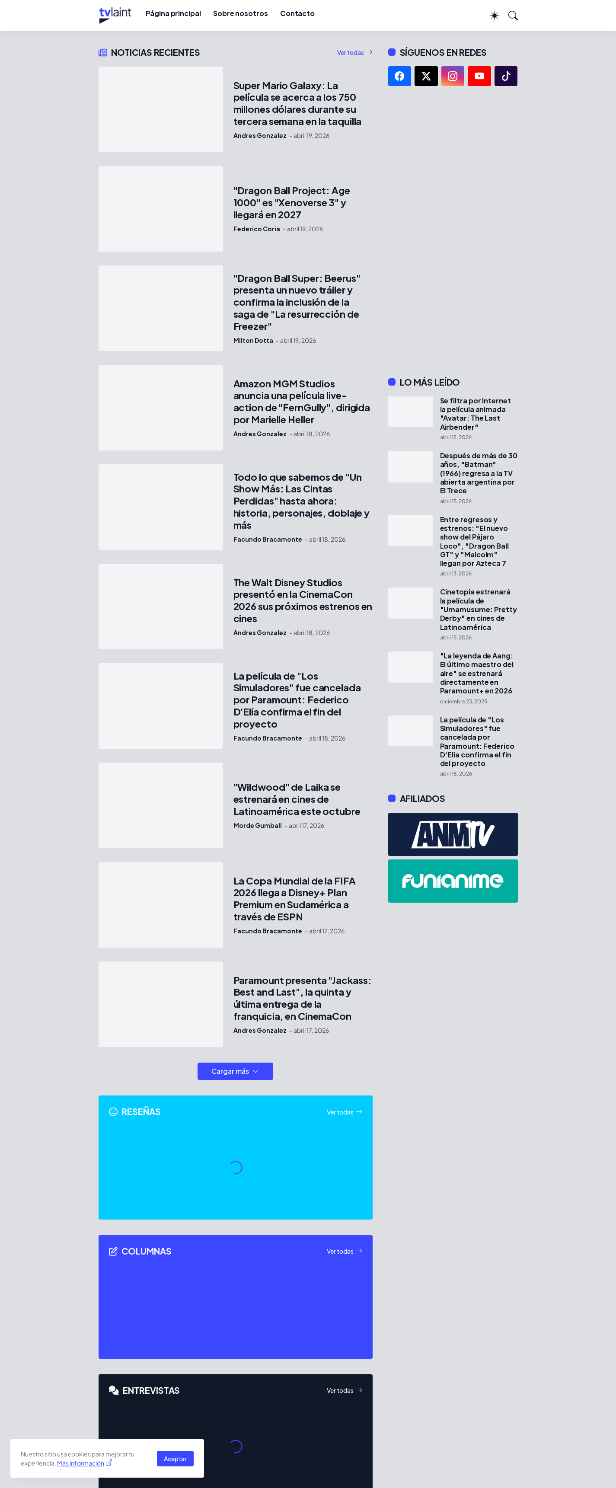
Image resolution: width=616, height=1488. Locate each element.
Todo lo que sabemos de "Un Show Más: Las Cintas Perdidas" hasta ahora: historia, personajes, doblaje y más (301, 501)
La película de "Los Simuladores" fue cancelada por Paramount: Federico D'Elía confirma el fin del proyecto (297, 700)
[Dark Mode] (490, 15)
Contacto (297, 13)
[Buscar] (509, 15)
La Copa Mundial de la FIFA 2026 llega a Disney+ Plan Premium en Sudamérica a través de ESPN (294, 899)
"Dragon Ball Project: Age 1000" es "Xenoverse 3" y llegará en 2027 (291, 202)
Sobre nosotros (240, 13)
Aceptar (175, 1458)
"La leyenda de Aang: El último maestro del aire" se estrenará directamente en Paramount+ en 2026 (477, 673)
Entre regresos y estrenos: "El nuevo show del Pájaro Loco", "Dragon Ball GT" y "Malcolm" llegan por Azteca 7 (474, 541)
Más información (80, 1463)
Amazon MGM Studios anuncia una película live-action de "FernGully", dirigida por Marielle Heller (301, 402)
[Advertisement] (453, 231)
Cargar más (230, 1071)
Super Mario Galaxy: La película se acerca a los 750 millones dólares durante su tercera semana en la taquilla (297, 104)
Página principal (173, 13)
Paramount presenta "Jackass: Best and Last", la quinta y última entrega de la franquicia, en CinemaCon (302, 998)
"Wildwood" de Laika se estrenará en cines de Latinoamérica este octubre (297, 799)
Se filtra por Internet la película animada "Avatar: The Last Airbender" (475, 413)
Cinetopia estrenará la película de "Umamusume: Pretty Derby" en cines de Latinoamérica (478, 609)
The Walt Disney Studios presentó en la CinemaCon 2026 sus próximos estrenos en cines (303, 601)
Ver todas (350, 52)
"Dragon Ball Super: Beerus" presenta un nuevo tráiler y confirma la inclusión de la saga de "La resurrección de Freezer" (297, 302)
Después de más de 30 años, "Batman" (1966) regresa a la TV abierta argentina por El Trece (478, 473)
